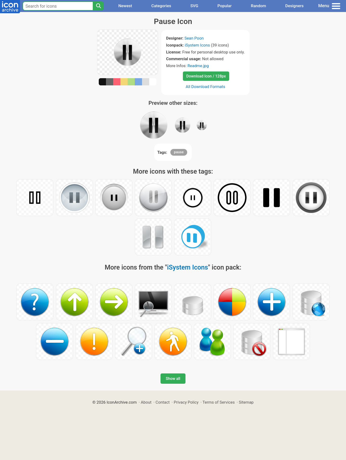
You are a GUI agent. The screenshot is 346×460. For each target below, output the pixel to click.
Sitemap (246, 402)
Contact (162, 402)
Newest (125, 5)
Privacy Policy (186, 402)
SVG (194, 5)
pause (179, 152)
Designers (294, 5)
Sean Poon (194, 38)
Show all (173, 378)
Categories (161, 5)
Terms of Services (219, 402)
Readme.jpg (198, 65)
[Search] (98, 6)
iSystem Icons (197, 45)
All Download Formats (205, 86)
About (146, 402)
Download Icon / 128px (206, 76)
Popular (224, 5)
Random (258, 5)
